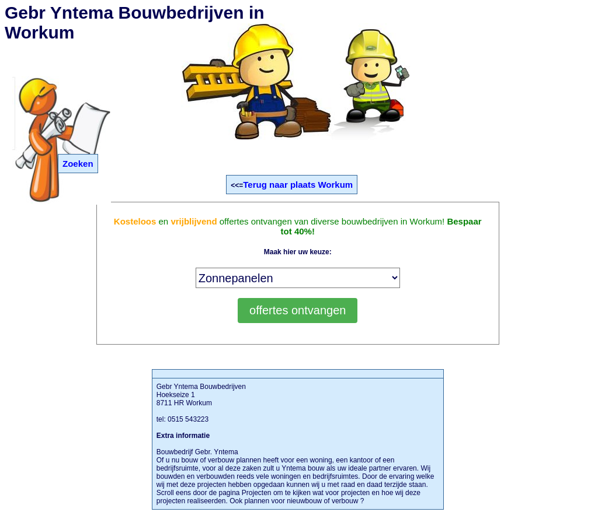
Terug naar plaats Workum (298, 185)
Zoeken (77, 164)
